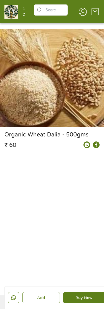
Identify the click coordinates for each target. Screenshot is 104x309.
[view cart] (95, 12)
